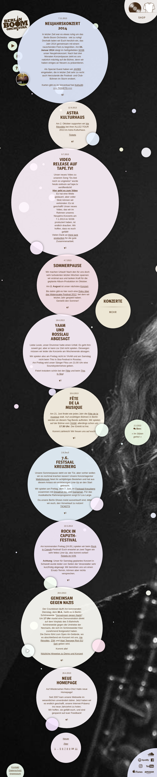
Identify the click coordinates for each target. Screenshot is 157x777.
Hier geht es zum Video (65, 190)
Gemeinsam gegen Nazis (69, 615)
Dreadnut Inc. (60, 492)
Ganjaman (77, 492)
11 (76, 748)
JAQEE (77, 69)
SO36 (81, 50)
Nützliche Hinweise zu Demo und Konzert (62, 653)
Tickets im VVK (68, 556)
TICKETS (65, 506)
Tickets (72, 135)
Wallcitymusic (43, 479)
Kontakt (15, 767)
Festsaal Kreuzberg (85, 488)
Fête (68, 370)
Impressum (15, 773)
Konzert (84, 286)
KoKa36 (79, 85)
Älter (66, 743)
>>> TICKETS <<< (62, 88)
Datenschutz (15, 770)
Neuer (66, 738)
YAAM (73, 423)
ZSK (53, 640)
